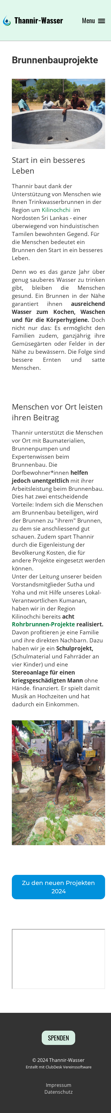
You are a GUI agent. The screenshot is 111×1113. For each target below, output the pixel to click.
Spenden (58, 1037)
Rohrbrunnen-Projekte (43, 624)
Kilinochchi (56, 210)
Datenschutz (58, 1092)
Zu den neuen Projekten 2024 (58, 887)
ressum (62, 1085)
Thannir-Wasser (39, 20)
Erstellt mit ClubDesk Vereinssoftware (58, 1067)
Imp (50, 1085)
